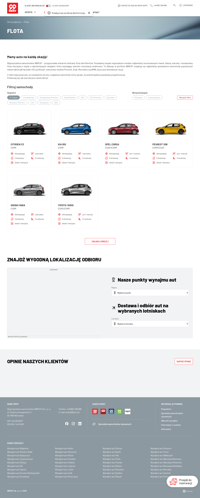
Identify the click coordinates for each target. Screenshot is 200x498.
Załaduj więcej (100, 241)
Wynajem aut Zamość (161, 473)
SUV (82, 97)
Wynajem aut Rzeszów (113, 469)
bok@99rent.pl (73, 412)
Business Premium (17, 102)
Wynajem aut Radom (112, 466)
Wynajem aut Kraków (65, 462)
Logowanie (188, 5)
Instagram (73, 423)
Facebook (66, 423)
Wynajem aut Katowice (66, 452)
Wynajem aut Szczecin (161, 448)
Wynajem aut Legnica (65, 466)
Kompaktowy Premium (49, 97)
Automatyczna (154, 97)
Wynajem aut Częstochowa (20, 459)
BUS (56, 102)
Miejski (14, 97)
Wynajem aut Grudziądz (18, 476)
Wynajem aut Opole (112, 452)
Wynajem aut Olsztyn (112, 448)
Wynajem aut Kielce (64, 455)
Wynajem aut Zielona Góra (163, 476)
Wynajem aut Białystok (17, 448)
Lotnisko (115, 318)
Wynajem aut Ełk (15, 466)
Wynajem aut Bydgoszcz (18, 455)
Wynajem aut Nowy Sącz (66, 476)
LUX (32, 102)
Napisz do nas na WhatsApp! (134, 5)
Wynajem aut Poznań (112, 462)
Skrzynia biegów (140, 92)
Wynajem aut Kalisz (64, 448)
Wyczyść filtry (185, 97)
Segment (11, 92)
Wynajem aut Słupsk (112, 476)
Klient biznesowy (60, 5)
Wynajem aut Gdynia (16, 469)
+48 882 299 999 (74, 409)
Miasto (114, 287)
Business (110, 97)
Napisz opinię (184, 361)
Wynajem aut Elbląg (16, 462)
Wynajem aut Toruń (160, 452)
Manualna (138, 97)
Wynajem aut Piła (111, 455)
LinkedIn (79, 423)
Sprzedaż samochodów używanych (114, 424)
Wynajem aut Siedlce (112, 473)
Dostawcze (44, 102)
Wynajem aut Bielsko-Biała (19, 452)
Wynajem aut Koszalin (65, 459)
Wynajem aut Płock (111, 459)
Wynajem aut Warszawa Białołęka (166, 466)
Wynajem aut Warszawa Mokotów (166, 462)
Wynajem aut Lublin (64, 469)
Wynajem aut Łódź (63, 473)
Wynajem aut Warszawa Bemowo (166, 459)
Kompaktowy (28, 97)
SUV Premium (95, 97)
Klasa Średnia (69, 97)
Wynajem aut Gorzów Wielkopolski (23, 473)
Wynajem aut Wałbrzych (162, 455)
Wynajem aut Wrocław (161, 469)
